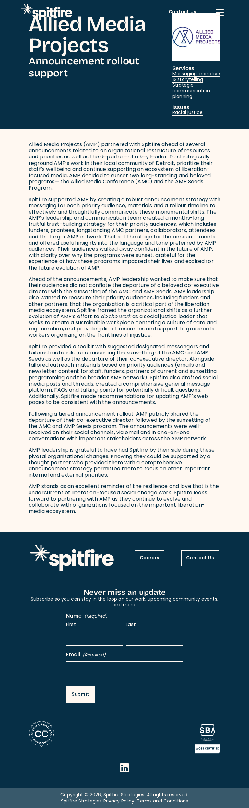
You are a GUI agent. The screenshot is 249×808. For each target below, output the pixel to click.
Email (86, 655)
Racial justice (187, 113)
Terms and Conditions (162, 801)
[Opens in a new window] (124, 768)
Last (131, 625)
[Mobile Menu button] (219, 12)
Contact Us (182, 12)
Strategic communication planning (191, 91)
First (71, 625)
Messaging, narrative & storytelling (196, 77)
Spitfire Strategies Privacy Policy (98, 801)
